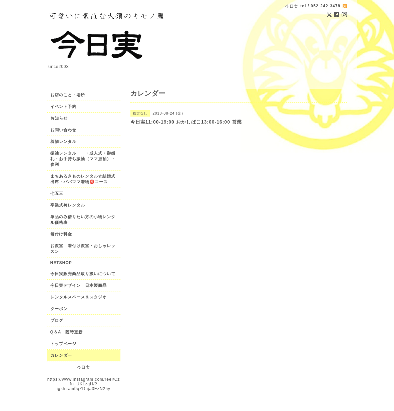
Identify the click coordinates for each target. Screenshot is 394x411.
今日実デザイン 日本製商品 (80, 285)
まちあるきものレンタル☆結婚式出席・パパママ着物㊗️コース (82, 179)
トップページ (63, 343)
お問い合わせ (63, 130)
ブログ (56, 320)
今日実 (83, 367)
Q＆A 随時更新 (66, 332)
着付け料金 (61, 234)
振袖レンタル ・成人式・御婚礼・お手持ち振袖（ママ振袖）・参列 (82, 159)
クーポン (59, 308)
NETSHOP (61, 262)
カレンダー (61, 355)
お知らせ (59, 118)
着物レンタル (63, 141)
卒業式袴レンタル (67, 205)
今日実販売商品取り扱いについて (82, 273)
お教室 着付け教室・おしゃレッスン (82, 248)
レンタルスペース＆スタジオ (78, 297)
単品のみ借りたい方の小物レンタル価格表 (82, 219)
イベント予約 (63, 106)
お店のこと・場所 (67, 95)
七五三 (56, 193)
